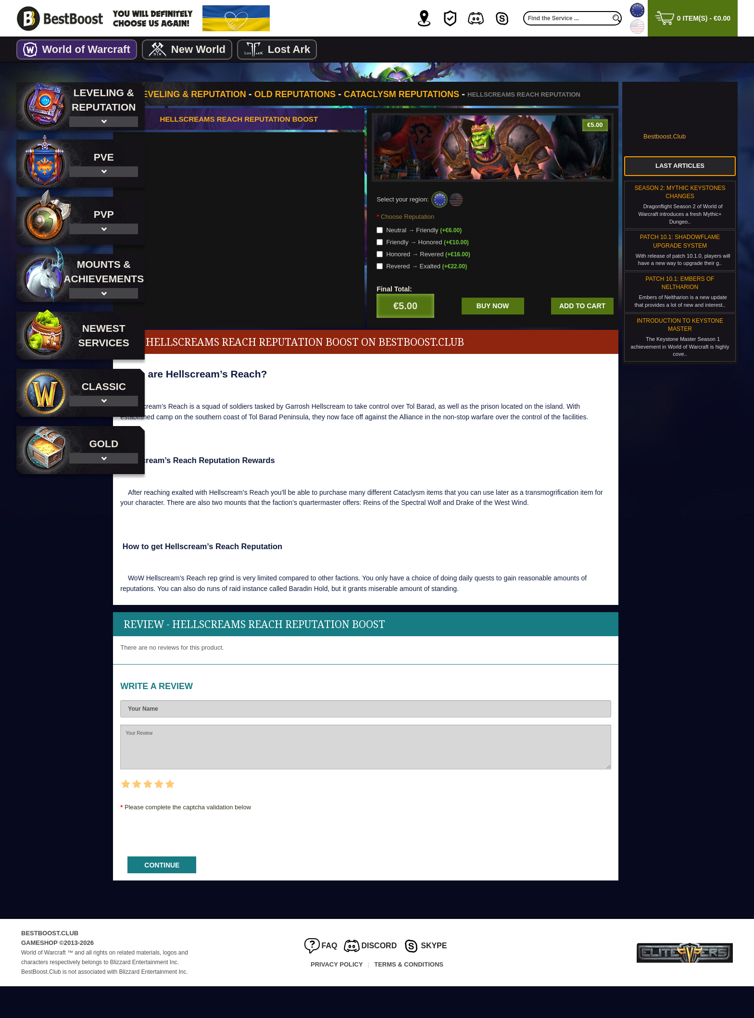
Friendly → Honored (443, 252)
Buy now (503, 316)
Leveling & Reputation (231, 94)
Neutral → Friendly (439, 240)
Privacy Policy (337, 995)
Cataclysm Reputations (441, 94)
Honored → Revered (443, 264)
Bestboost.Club (664, 136)
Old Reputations (334, 94)
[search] (617, 18)
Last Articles (679, 165)
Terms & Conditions (408, 995)
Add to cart (582, 316)
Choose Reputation (427, 227)
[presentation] (233, 862)
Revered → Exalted (442, 276)
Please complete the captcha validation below (227, 838)
